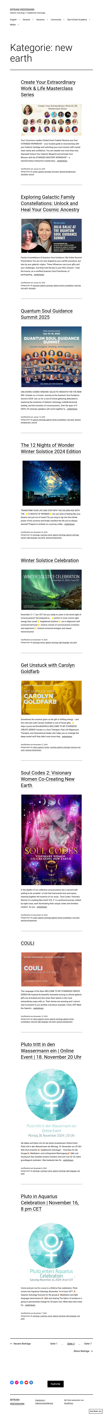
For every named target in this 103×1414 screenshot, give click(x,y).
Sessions (40, 19)
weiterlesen (62, 161)
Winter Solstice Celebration (50, 560)
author (35, 918)
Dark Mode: (95, 1411)
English (13, 19)
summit (31, 174)
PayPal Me (55, 1384)
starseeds (24, 174)
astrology (36, 286)
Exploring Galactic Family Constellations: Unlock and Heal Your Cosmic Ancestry (50, 203)
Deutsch (26, 19)
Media (13, 24)
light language (32, 538)
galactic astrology (44, 172)
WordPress (68, 1403)
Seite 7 (88, 1343)
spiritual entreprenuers (67, 172)
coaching (43, 535)
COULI (27, 943)
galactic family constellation (64, 286)
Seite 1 (54, 1343)
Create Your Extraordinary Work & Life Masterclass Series (48, 88)
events (35, 172)
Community (56, 19)
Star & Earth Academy (77, 19)
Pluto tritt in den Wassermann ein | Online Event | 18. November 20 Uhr (51, 1051)
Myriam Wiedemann (22, 9)
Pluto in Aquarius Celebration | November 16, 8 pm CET (50, 1202)
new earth (55, 172)
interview (77, 286)
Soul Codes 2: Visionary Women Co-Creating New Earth (48, 779)
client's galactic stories (41, 747)
